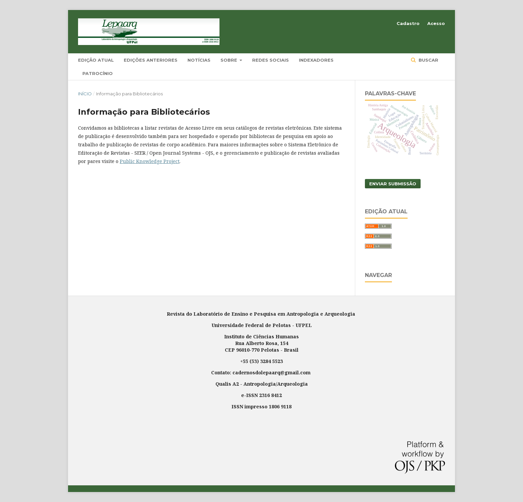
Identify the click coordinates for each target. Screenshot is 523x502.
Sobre (229, 60)
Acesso (436, 23)
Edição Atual (96, 60)
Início (85, 93)
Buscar (427, 60)
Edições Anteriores (150, 60)
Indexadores (316, 60)
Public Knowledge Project (149, 161)
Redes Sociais (270, 60)
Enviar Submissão (392, 183)
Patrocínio (97, 73)
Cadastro (408, 23)
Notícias (198, 60)
